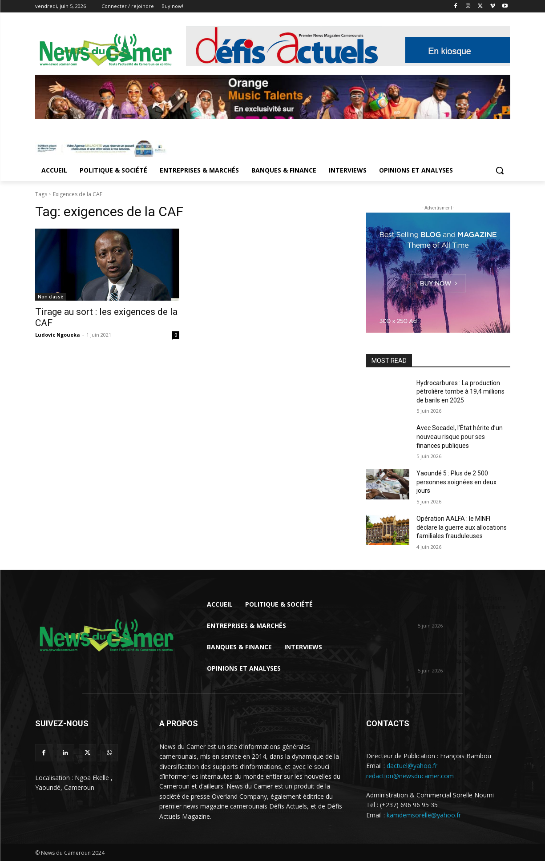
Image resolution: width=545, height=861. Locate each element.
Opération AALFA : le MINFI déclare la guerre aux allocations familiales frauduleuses (461, 527)
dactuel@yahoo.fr (412, 765)
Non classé (50, 297)
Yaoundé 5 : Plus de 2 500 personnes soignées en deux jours (456, 482)
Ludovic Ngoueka (57, 334)
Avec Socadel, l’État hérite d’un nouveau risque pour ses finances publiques (459, 436)
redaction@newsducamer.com (410, 776)
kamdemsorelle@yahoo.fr (424, 815)
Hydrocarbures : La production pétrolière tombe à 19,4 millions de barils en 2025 (460, 391)
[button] (499, 170)
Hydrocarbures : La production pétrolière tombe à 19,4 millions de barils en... (462, 607)
